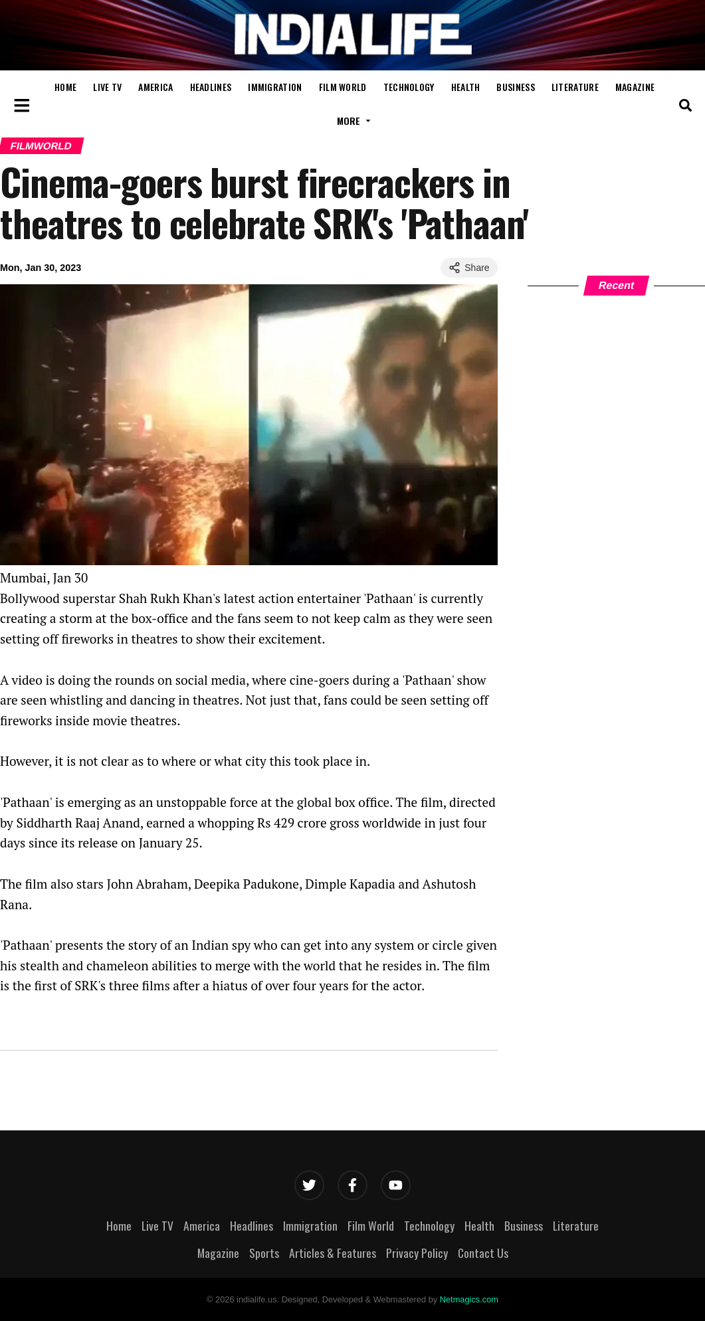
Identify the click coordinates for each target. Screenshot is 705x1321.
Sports (264, 1252)
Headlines (211, 87)
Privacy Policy (417, 1252)
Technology (409, 87)
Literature (575, 87)
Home (65, 87)
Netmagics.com (469, 1299)
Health (465, 87)
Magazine (635, 87)
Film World (343, 87)
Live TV (107, 87)
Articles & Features (332, 1252)
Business (515, 87)
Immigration (275, 87)
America (155, 87)
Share (469, 268)
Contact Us (483, 1252)
